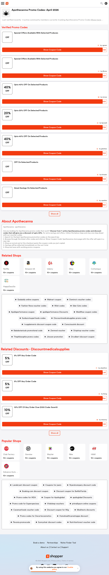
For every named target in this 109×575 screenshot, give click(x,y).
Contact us (55, 547)
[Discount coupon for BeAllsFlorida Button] (70, 491)
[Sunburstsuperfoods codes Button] (32, 318)
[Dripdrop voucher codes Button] (83, 330)
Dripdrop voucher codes (84, 331)
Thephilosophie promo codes (26, 337)
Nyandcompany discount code (82, 485)
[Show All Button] (54, 433)
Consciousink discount (74, 324)
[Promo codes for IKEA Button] (25, 497)
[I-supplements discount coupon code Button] (39, 324)
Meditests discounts (86, 510)
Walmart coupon (54, 300)
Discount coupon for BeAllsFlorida (71, 491)
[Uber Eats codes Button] (79, 306)
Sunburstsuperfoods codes (34, 318)
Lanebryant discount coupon (24, 485)
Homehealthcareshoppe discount (73, 516)
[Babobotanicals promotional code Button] (27, 330)
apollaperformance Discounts (55, 312)
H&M (93, 454)
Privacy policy (56, 561)
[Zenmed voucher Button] (57, 330)
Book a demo (38, 543)
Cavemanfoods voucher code (26, 510)
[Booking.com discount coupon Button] (34, 491)
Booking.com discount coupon (35, 491)
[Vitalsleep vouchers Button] (54, 503)
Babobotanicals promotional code (28, 331)
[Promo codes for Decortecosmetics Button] (34, 516)
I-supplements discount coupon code (40, 324)
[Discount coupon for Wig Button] (57, 510)
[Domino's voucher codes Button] (79, 299)
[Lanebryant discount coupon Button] (24, 485)
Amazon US (30, 269)
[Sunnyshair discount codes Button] (48, 522)
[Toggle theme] (106, 3)
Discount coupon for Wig (58, 510)
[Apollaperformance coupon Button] (21, 312)
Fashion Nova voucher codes (33, 306)
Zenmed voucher (57, 331)
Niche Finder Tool (68, 543)
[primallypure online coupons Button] (83, 503)
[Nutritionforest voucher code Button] (81, 522)
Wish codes (59, 306)
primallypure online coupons (84, 504)
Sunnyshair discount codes (50, 522)
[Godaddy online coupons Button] (27, 299)
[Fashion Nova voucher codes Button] (33, 306)
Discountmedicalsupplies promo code (70, 318)
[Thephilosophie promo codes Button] (25, 337)
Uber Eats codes (80, 306)
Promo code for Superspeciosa (25, 504)
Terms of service (67, 561)
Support (65, 547)
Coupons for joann (53, 485)
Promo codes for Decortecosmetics (35, 516)
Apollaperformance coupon (22, 312)
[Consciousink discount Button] (73, 324)
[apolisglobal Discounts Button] (81, 497)
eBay (71, 269)
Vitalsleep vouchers (55, 504)
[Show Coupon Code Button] (52, 50)
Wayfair (50, 454)
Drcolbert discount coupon (82, 337)
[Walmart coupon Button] (53, 299)
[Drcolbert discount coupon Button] (81, 337)
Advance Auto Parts (12, 472)
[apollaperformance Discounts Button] (54, 312)
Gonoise (28, 454)
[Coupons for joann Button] (52, 485)
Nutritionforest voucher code (82, 522)
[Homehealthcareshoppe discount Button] (73, 516)
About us (44, 547)
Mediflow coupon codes (86, 312)
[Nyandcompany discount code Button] (82, 485)
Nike (71, 454)
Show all (54, 433)
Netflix (6, 269)
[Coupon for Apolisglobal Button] (53, 497)
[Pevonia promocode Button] (20, 522)
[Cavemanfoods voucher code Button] (25, 510)
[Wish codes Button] (59, 306)
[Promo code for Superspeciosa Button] (25, 503)
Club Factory (8, 454)
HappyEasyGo (9, 287)
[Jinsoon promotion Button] (54, 337)
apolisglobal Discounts (82, 497)
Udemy (50, 269)
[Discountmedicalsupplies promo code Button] (69, 318)
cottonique (96, 269)
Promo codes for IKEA (26, 497)
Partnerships (52, 543)
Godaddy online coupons (28, 300)
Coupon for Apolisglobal (54, 497)
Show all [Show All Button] (54, 214)
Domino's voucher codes (80, 300)
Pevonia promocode (21, 522)
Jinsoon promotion (55, 337)
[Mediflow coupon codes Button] (85, 312)
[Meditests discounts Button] (85, 510)
